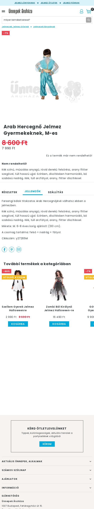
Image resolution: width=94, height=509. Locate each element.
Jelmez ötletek (49, 3)
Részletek (9, 192)
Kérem (47, 444)
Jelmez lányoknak (25, 3)
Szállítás (55, 192)
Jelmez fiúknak (71, 3)
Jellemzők (33, 191)
